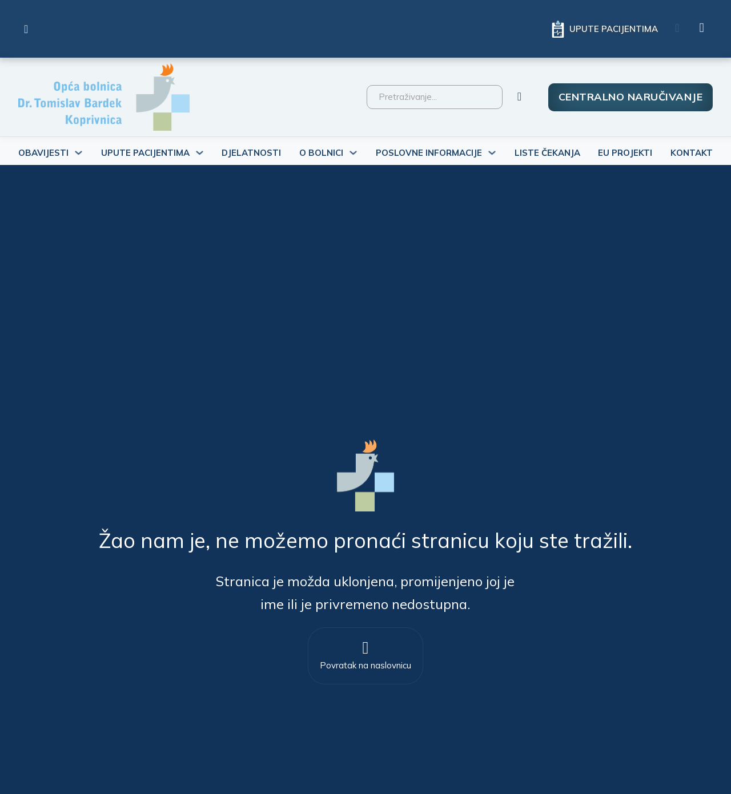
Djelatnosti (251, 152)
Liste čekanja (547, 152)
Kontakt (691, 152)
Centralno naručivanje (631, 96)
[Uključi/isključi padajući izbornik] (78, 152)
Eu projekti (625, 152)
